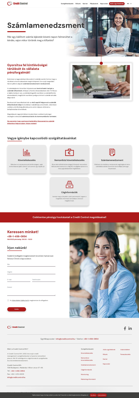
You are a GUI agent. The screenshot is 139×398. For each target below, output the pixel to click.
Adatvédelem (125, 350)
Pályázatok (94, 4)
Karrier (85, 4)
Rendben (93, 395)
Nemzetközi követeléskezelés (87, 359)
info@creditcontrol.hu (65, 339)
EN (131, 3)
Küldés (17, 309)
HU (128, 3)
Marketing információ (88, 379)
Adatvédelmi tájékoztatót (20, 300)
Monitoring (85, 374)
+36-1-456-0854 (17, 236)
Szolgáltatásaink (67, 4)
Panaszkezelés (125, 354)
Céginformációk (86, 370)
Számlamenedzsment (88, 365)
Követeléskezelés (87, 353)
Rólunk (78, 4)
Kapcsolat (104, 4)
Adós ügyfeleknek (117, 4)
